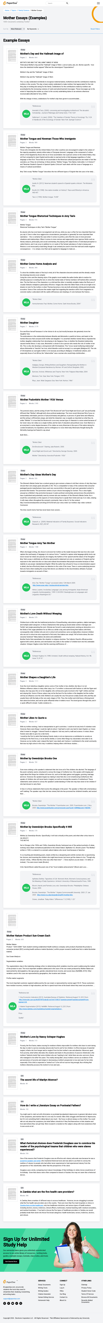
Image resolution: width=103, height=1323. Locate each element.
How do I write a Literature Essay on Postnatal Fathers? (50, 1105)
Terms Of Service (87, 1294)
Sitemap (84, 1285)
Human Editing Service (46, 1297)
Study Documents (44, 1285)
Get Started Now (11, 1262)
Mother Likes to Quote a (33, 718)
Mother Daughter (29, 322)
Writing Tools (42, 1288)
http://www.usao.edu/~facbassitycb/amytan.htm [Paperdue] (51, 585)
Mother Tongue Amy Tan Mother (37, 543)
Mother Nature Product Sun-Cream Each (28, 935)
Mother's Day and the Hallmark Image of (42, 53)
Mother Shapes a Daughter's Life (37, 677)
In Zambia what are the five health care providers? (47, 1191)
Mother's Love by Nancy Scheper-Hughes (42, 1036)
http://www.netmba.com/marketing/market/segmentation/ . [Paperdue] (40, 1009)
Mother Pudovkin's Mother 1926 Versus (41, 399)
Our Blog (63, 1294)
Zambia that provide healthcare (31, 1205)
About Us (63, 1300)
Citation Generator (44, 1294)
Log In (62, 1288)
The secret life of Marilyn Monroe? (39, 1079)
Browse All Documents (89, 1297)
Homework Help (43, 1300)
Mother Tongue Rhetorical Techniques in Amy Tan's (47, 216)
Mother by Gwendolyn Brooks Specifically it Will (46, 827)
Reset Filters (95, 29)
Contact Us (63, 1297)
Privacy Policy (86, 1288)
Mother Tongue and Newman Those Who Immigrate (48, 138)
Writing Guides (43, 1291)
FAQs (62, 1291)
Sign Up (62, 1285)
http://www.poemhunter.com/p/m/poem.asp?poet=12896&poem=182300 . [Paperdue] (64, 808)
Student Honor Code (88, 1291)
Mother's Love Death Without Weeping (41, 613)
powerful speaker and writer (30, 1161)
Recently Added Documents (87, 1301)
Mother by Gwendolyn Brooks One (38, 758)
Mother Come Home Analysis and (38, 263)
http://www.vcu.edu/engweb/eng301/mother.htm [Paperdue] (55, 895)
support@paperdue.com (11, 1299)
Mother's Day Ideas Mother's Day (38, 474)
